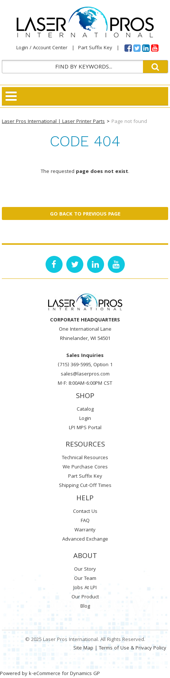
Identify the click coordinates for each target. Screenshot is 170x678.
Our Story (85, 569)
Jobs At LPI (85, 588)
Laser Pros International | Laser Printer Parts (53, 122)
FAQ (85, 521)
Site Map (83, 648)
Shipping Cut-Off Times (85, 486)
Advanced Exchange (85, 539)
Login (85, 419)
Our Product (85, 597)
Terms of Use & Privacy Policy (132, 648)
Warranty (85, 530)
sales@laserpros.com (85, 374)
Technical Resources (85, 458)
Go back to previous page (85, 214)
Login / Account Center (41, 48)
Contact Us (85, 512)
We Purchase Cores (85, 467)
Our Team (85, 579)
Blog (85, 606)
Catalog (85, 409)
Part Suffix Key (95, 48)
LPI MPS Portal (85, 428)
